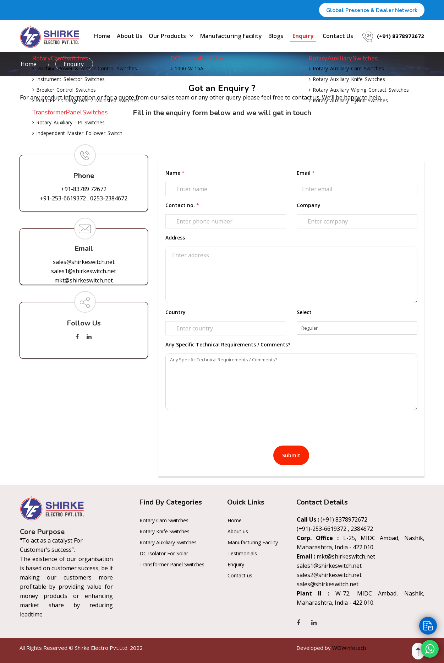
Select (304, 312)
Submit (291, 455)
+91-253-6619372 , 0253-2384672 (83, 198)
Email (306, 172)
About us (129, 36)
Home (102, 36)
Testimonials (242, 553)
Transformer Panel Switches (171, 564)
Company (308, 205)
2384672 (362, 529)
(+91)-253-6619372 (321, 529)
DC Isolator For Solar (163, 553)
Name (175, 172)
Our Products (171, 35)
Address (175, 237)
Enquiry (302, 36)
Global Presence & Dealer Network (371, 10)
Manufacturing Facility (231, 36)
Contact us (338, 36)
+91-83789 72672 (83, 189)
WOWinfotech (349, 647)
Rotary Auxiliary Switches (168, 542)
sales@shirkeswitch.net (84, 262)
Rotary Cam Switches (163, 520)
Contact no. (182, 205)
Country (175, 312)
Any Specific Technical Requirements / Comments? (227, 344)
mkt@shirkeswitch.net (83, 280)
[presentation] (219, 428)
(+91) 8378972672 (400, 35)
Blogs (275, 36)
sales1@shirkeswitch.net (83, 271)
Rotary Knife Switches (164, 531)
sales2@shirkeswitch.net (329, 575)
